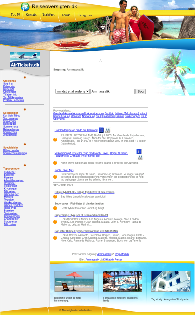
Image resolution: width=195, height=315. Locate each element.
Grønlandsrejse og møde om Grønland (76, 130)
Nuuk (99, 116)
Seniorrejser (11, 213)
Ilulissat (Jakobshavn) (127, 113)
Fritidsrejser (10, 185)
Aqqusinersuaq (95, 113)
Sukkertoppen (132, 116)
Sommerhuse (10, 126)
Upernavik (58, 119)
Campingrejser (12, 216)
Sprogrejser (9, 121)
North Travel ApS (64, 170)
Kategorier (9, 86)
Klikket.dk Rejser (112, 259)
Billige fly (9, 175)
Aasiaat (68, 113)
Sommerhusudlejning (15, 153)
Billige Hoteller (11, 150)
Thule (144, 116)
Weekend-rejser (13, 202)
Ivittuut (143, 113)
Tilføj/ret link (10, 94)
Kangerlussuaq (61, 116)
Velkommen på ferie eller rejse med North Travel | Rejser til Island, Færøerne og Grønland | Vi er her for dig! (91, 154)
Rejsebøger (9, 123)
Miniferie (9, 197)
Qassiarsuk (108, 116)
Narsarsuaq (88, 116)
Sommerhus (10, 132)
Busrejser (9, 210)
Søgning (7, 83)
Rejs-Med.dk (122, 254)
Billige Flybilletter (13, 205)
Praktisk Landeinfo (13, 100)
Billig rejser (10, 224)
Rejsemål (8, 89)
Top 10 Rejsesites (13, 97)
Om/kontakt (9, 91)
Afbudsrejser (10, 135)
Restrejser (10, 183)
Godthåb (109, 113)
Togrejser (9, 199)
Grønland (58, 113)
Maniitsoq (76, 116)
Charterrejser (11, 219)
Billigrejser (10, 191)
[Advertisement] (101, 81)
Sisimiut (120, 116)
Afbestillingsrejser (14, 180)
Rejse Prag (10, 207)
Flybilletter (10, 172)
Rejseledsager (11, 129)
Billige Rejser (11, 194)
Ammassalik (80, 113)
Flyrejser (9, 177)
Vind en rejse (10, 118)
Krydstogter (10, 188)
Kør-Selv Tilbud (11, 115)
